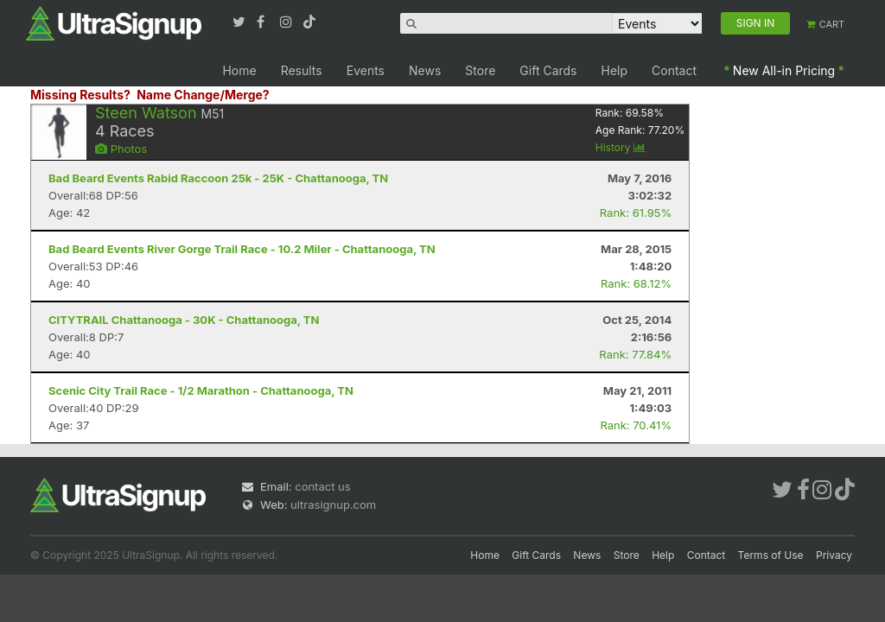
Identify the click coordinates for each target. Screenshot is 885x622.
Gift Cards (547, 70)
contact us (322, 486)
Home (239, 70)
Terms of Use (771, 555)
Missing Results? (80, 94)
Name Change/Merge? (203, 94)
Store (480, 70)
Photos (121, 149)
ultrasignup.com (333, 504)
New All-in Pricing (784, 70)
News (425, 70)
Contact (674, 70)
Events (366, 70)
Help (615, 70)
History (620, 147)
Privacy (834, 555)
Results (301, 70)
